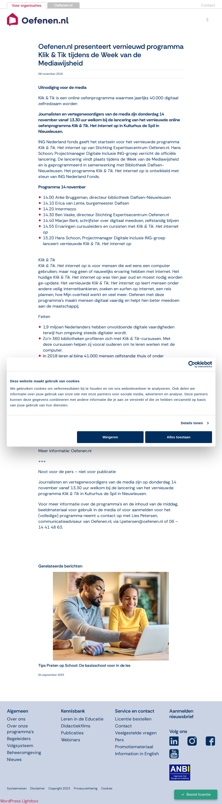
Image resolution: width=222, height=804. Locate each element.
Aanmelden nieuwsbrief (181, 714)
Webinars (70, 740)
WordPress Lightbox (19, 801)
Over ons (16, 719)
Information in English (137, 754)
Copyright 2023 (59, 788)
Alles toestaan (178, 437)
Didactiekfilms (75, 726)
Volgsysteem (20, 745)
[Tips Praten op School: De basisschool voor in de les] (111, 574)
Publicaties (72, 733)
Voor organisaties (26, 5)
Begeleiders (19, 739)
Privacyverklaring (85, 788)
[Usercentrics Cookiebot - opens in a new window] (191, 364)
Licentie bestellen (133, 719)
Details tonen (192, 423)
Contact (208, 5)
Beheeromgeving (24, 752)
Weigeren (110, 437)
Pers (119, 740)
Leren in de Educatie (82, 719)
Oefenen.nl (63, 5)
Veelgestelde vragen (136, 733)
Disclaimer (37, 788)
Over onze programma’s (20, 729)
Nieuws (14, 759)
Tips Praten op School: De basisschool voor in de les (84, 665)
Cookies (107, 788)
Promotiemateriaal (134, 747)
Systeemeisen (16, 788)
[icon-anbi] (179, 766)
